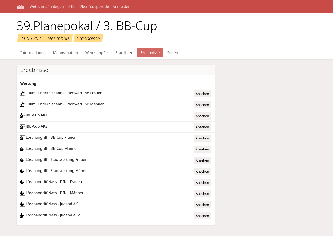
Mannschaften (65, 52)
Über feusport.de (94, 6)
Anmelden (121, 6)
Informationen (33, 52)
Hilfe (72, 6)
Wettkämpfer (96, 52)
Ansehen (202, 94)
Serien (172, 52)
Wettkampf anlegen (47, 6)
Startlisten (124, 52)
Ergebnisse (150, 52)
